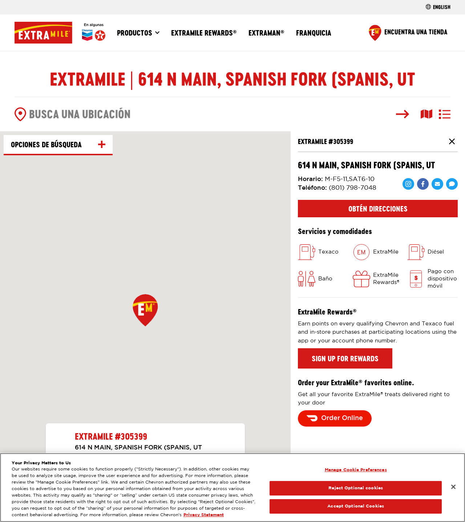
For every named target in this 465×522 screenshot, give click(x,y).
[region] (232, 487)
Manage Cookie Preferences (356, 470)
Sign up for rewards (345, 358)
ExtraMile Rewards (204, 32)
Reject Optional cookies (355, 488)
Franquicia (313, 32)
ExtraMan (266, 32)
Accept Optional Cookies (355, 506)
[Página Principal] (60, 33)
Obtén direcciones (378, 208)
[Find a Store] (408, 32)
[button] (145, 310)
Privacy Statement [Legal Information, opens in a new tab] (203, 515)
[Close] (453, 487)
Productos (134, 32)
